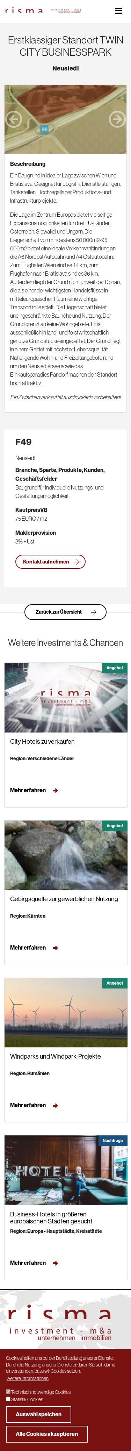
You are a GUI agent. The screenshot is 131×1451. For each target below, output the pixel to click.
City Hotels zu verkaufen (42, 741)
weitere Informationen (28, 1378)
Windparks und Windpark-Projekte (55, 1056)
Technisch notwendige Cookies (41, 1392)
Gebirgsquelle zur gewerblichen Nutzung (64, 899)
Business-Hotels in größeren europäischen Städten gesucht (51, 1218)
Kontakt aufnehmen (51, 562)
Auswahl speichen (38, 1414)
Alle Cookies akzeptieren (47, 1434)
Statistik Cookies (27, 1399)
